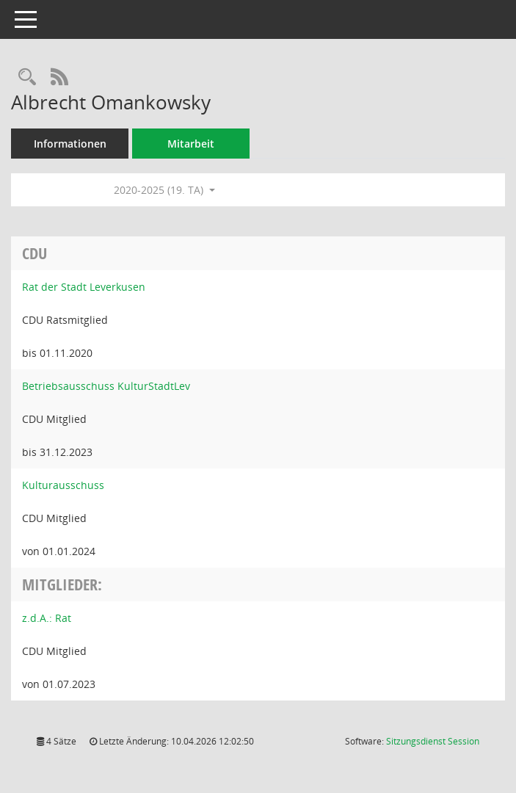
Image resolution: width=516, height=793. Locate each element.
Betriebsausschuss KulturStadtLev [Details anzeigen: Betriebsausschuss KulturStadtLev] (106, 386)
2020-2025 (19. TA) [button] (164, 190)
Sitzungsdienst (432, 741)
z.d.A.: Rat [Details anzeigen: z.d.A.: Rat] (46, 618)
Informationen (70, 144)
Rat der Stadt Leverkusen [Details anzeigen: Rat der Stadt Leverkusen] (83, 287)
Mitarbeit (190, 144)
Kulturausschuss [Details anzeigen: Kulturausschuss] (63, 485)
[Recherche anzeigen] (27, 77)
